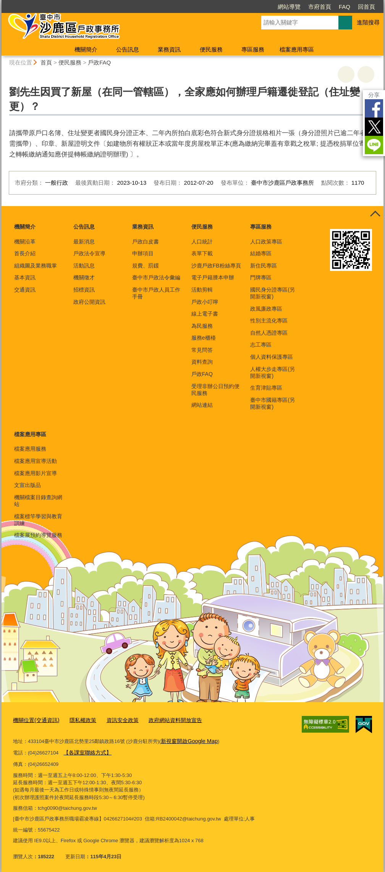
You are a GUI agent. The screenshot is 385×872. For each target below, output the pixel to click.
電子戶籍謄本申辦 (212, 277)
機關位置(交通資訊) (34, 719)
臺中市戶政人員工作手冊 (156, 293)
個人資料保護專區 (271, 357)
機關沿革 (25, 242)
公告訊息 (127, 49)
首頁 (46, 62)
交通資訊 (25, 290)
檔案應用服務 (30, 449)
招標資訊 (84, 290)
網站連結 (202, 405)
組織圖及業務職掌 (35, 266)
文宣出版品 (27, 485)
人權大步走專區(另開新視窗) (272, 372)
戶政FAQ (99, 62)
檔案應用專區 (297, 49)
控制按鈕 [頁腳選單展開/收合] (375, 214)
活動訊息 (84, 266)
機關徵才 (84, 277)
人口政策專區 (266, 242)
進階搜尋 (368, 22)
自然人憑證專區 (269, 333)
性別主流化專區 (269, 321)
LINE (374, 145)
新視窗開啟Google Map (186, 739)
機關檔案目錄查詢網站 (38, 500)
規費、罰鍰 (145, 266)
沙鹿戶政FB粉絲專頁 (216, 266)
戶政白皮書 (145, 242)
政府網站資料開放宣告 (166, 719)
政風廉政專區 (266, 309)
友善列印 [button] (346, 74)
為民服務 (202, 326)
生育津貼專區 (266, 388)
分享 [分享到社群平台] (374, 95)
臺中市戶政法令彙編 (156, 277)
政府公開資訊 (89, 302)
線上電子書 (204, 314)
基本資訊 (25, 277)
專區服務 (252, 49)
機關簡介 (85, 49)
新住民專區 (263, 266)
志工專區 (261, 345)
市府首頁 (319, 6)
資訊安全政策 (116, 719)
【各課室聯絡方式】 (85, 750)
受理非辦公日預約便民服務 (215, 389)
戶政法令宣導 (89, 253)
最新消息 (84, 242)
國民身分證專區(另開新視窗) (272, 293)
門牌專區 (261, 277)
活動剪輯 (202, 290)
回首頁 (366, 6)
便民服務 (211, 49)
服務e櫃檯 (203, 338)
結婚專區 (261, 253)
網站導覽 (289, 6)
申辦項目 (143, 253)
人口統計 (202, 242)
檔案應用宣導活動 (35, 461)
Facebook (374, 108)
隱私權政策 (78, 719)
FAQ (344, 6)
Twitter (374, 127)
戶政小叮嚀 (204, 302)
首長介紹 (25, 253)
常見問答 (202, 350)
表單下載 (202, 253)
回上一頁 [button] (366, 74)
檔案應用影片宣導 (35, 473)
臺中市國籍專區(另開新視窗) (272, 403)
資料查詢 (202, 362)
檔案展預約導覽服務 (38, 535)
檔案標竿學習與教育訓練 (38, 519)
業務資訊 (169, 49)
